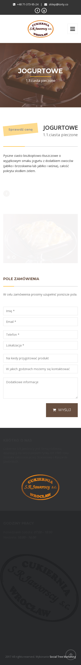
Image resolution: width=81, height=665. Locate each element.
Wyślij (62, 410)
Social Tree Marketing (63, 657)
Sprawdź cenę (20, 129)
